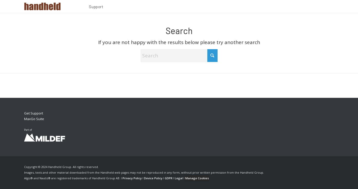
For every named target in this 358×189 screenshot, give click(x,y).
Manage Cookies (197, 178)
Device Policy (153, 178)
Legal (179, 178)
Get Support (33, 113)
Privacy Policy (132, 178)
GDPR (168, 178)
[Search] (179, 55)
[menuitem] (96, 7)
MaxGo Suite (34, 119)
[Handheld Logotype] (42, 6)
